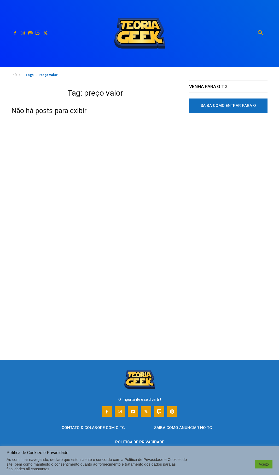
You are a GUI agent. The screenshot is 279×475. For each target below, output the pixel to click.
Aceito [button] (264, 464)
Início (16, 75)
